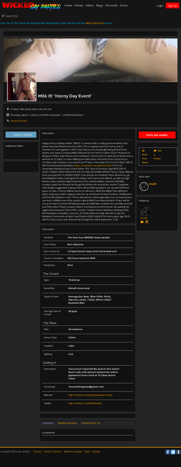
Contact (96, 451)
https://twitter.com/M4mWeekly (85, 403)
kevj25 (152, 183)
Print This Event (145, 158)
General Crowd (18, 120)
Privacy (37, 451)
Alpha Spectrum (95, 23)
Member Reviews (67, 423)
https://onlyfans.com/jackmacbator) (94, 165)
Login (160, 5)
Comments (48, 423)
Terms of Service (53, 451)
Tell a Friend (157, 154)
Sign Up (172, 5)
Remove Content (73, 451)
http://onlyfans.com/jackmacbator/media (90, 395)
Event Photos (91, 423)
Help (86, 451)
